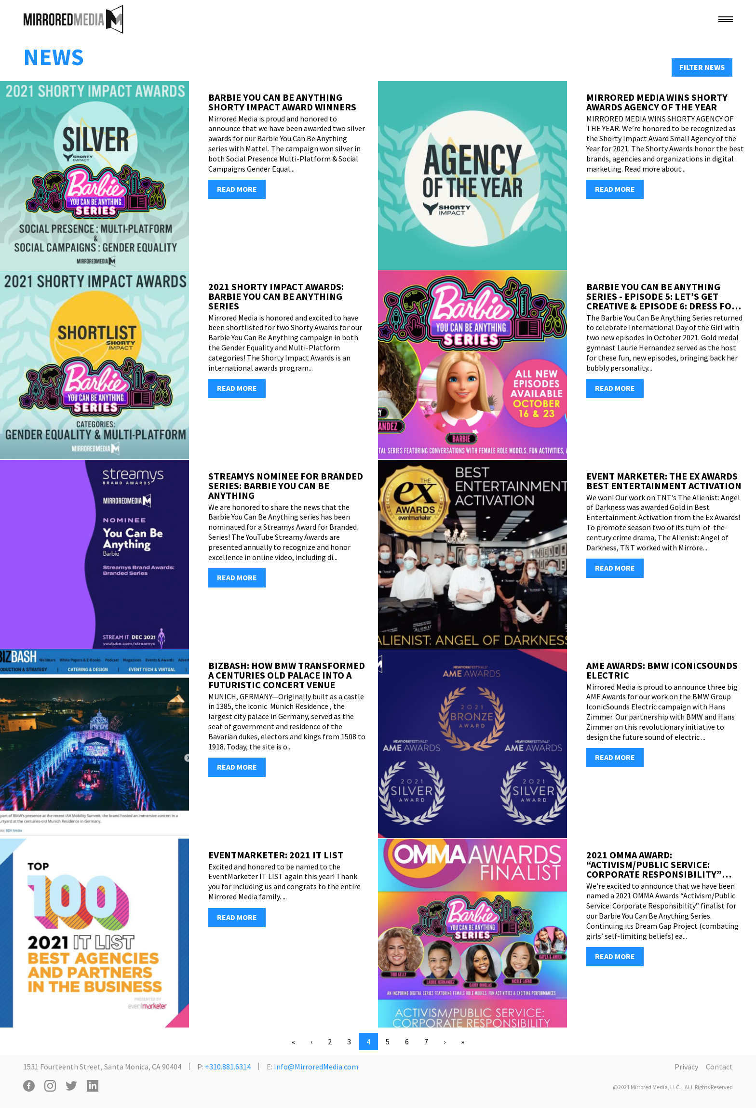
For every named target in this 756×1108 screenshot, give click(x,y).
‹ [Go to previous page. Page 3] (311, 1041)
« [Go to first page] (293, 1041)
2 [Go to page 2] (330, 1041)
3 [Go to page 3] (349, 1041)
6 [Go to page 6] (407, 1041)
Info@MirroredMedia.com (316, 1066)
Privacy (686, 1066)
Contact (719, 1066)
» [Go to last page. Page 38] (462, 1041)
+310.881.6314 (228, 1066)
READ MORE (237, 189)
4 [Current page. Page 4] (368, 1041)
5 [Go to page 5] (388, 1041)
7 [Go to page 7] (426, 1041)
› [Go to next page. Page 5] (445, 1041)
